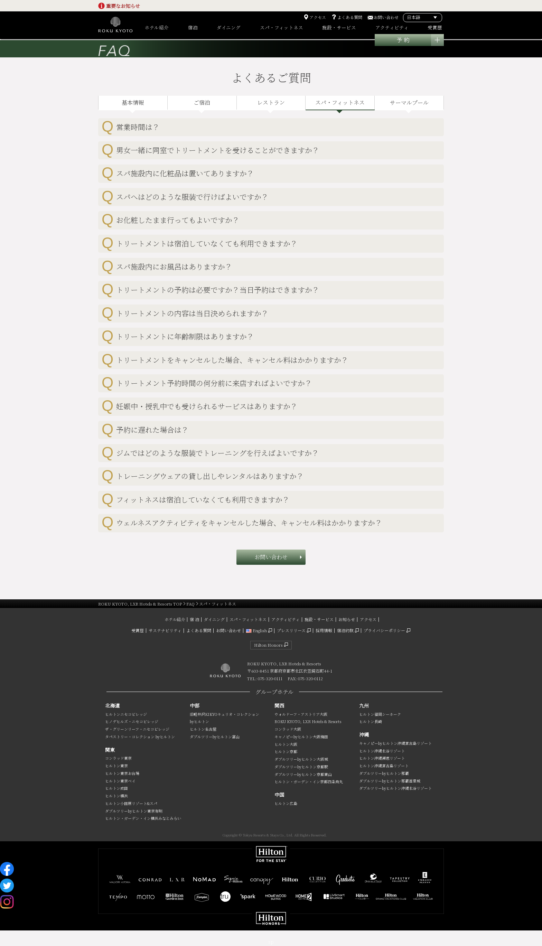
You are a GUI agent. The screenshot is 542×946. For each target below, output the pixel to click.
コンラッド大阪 (287, 729)
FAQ (190, 604)
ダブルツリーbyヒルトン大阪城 (301, 759)
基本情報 (133, 102)
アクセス (317, 17)
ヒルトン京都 (285, 751)
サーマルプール (409, 102)
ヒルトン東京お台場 (122, 773)
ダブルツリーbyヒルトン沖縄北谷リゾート (395, 788)
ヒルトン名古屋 (203, 729)
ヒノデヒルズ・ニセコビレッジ (131, 721)
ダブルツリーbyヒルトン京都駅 (301, 766)
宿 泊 (194, 619)
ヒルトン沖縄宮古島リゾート (384, 765)
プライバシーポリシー (384, 630)
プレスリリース (291, 630)
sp (271, 941)
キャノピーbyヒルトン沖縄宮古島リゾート (395, 743)
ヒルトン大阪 (285, 744)
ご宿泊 (202, 102)
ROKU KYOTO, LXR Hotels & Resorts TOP (140, 604)
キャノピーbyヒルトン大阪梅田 (301, 736)
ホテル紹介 (175, 619)
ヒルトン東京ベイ (120, 781)
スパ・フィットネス (340, 102)
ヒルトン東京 (116, 765)
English (256, 630)
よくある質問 (349, 17)
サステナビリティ (165, 630)
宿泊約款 (345, 630)
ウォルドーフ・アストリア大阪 (300, 714)
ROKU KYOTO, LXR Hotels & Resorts (307, 721)
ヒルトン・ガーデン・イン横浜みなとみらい (143, 818)
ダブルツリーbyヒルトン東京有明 (133, 811)
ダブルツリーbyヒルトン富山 (215, 736)
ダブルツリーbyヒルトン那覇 (384, 773)
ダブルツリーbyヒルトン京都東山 (303, 774)
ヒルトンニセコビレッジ (126, 714)
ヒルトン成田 (116, 788)
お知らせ (346, 619)
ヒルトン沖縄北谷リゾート (382, 750)
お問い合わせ (386, 17)
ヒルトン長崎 (370, 721)
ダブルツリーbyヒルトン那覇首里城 (389, 781)
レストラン (271, 102)
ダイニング (214, 619)
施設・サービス (319, 619)
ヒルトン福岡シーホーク (380, 714)
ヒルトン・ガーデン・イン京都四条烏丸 (308, 781)
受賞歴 (137, 630)
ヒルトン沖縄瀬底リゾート (382, 758)
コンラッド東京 (118, 758)
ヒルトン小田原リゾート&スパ (131, 803)
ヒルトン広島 (285, 803)
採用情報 (324, 630)
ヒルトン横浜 (116, 795)
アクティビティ (285, 619)
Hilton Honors (268, 645)
